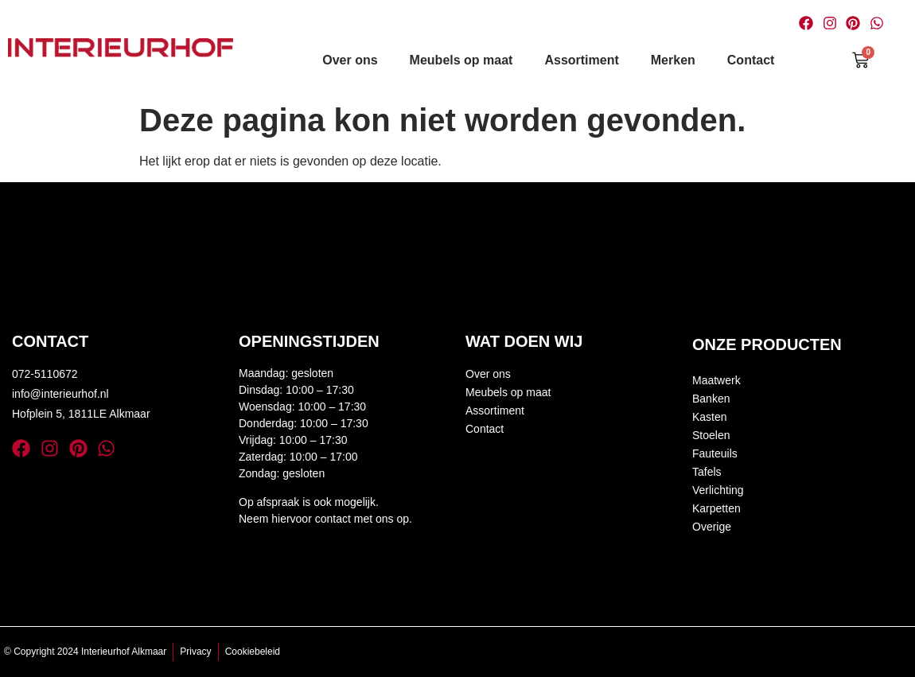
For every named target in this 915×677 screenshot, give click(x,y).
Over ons (349, 60)
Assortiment (581, 60)
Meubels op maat (461, 60)
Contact (751, 60)
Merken (673, 60)
